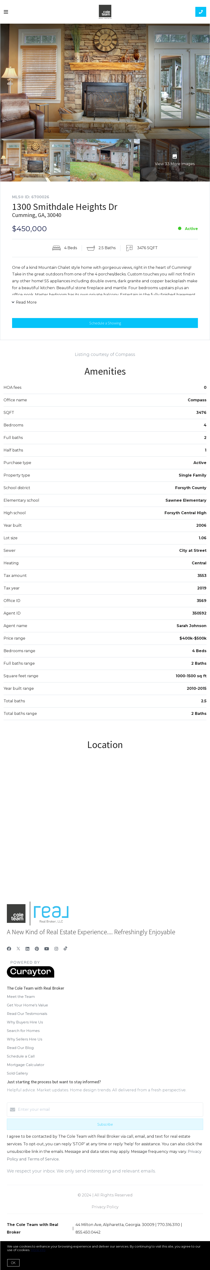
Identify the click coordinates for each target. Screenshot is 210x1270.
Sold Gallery (17, 1076)
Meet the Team (21, 1000)
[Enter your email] (109, 1113)
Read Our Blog (20, 1051)
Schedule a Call (21, 1059)
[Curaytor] (30, 980)
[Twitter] (18, 952)
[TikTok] (65, 952)
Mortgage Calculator (25, 1068)
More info (38, 1250)
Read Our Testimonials (27, 1017)
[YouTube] (46, 952)
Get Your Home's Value (27, 1008)
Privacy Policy (105, 1210)
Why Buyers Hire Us (25, 1025)
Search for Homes (23, 1034)
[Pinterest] (37, 952)
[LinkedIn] (27, 952)
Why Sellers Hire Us (24, 1042)
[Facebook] (9, 952)
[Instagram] (56, 952)
